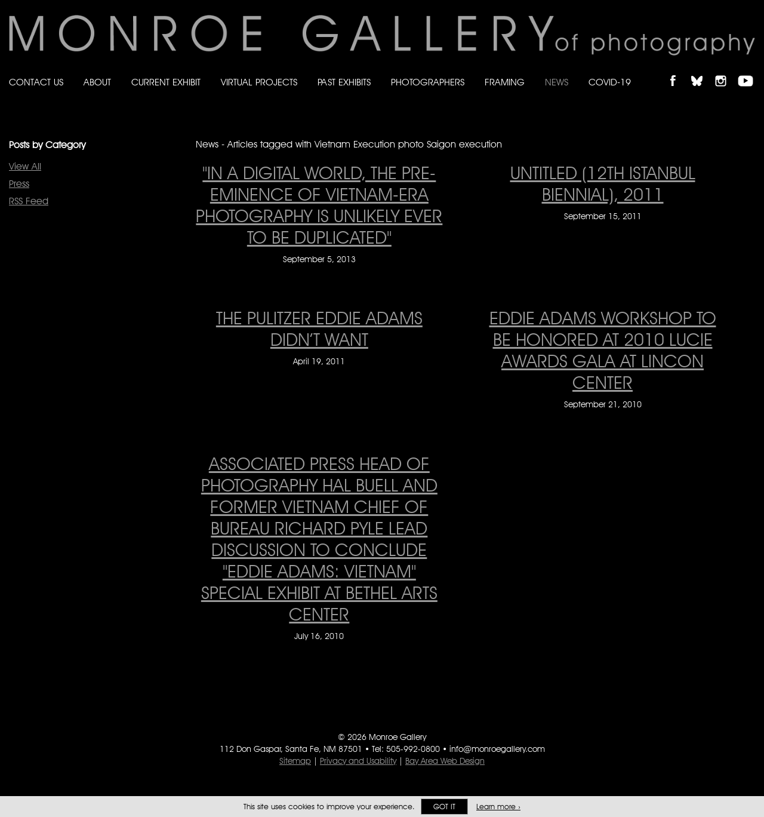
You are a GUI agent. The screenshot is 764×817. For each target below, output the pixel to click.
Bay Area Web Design (445, 761)
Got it (444, 806)
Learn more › (498, 806)
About (97, 82)
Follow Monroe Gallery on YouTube (749, 70)
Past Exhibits (344, 82)
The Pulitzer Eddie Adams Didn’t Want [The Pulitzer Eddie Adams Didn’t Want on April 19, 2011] (319, 328)
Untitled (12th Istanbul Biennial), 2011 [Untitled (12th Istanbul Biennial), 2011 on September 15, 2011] (602, 183)
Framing (505, 82)
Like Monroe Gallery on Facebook (678, 70)
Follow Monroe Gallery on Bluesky (702, 70)
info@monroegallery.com (497, 749)
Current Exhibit (166, 82)
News (556, 82)
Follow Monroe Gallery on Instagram (725, 70)
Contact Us (36, 82)
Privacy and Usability (358, 761)
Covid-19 (610, 82)
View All (25, 166)
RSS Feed (28, 201)
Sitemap (295, 761)
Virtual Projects (259, 82)
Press (19, 183)
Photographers (427, 82)
